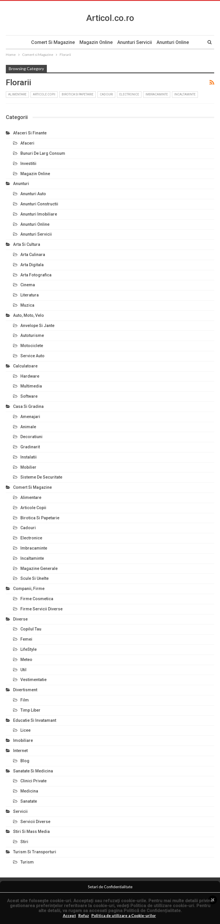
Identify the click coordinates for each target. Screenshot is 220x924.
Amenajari (30, 416)
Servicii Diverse (35, 821)
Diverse (20, 619)
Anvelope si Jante (37, 325)
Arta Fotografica (36, 275)
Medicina (29, 791)
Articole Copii (44, 94)
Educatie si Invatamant (34, 720)
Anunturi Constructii (39, 204)
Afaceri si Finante (30, 133)
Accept (69, 915)
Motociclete (31, 345)
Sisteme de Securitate (41, 477)
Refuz (83, 915)
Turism (27, 862)
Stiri (24, 841)
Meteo (26, 659)
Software (29, 396)
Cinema (27, 284)
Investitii (28, 163)
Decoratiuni (31, 436)
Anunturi (21, 183)
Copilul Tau (30, 629)
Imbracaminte (157, 94)
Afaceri (27, 143)
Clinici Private (33, 781)
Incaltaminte (185, 94)
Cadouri (106, 94)
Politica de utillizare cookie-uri (162, 905)
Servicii (20, 811)
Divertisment (25, 689)
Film (24, 700)
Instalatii (28, 457)
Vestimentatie (33, 679)
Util (23, 669)
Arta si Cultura (26, 244)
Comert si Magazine (52, 42)
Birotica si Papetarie (77, 94)
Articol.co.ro (110, 18)
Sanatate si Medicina (33, 771)
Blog (24, 760)
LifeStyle (28, 649)
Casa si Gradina (28, 406)
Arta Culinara (32, 254)
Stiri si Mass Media (31, 831)
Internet (20, 750)
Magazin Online (95, 42)
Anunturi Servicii (135, 42)
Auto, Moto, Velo (28, 315)
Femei (26, 639)
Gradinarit (30, 447)
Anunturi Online (174, 42)
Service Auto (32, 355)
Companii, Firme (29, 588)
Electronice (129, 94)
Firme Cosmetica (36, 598)
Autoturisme (32, 335)
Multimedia (31, 386)
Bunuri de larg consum (42, 153)
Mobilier (28, 467)
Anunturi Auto (33, 193)
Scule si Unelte (34, 578)
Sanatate (28, 801)
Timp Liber (30, 710)
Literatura (29, 295)
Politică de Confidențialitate (152, 910)
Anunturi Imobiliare (38, 214)
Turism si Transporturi (34, 852)
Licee (25, 730)
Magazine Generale (39, 568)
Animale (28, 426)
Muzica (27, 305)
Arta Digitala (32, 264)
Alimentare (17, 94)
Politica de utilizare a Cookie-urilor (123, 915)
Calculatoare (25, 366)
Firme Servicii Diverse (41, 609)
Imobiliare (23, 740)
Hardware (29, 376)
